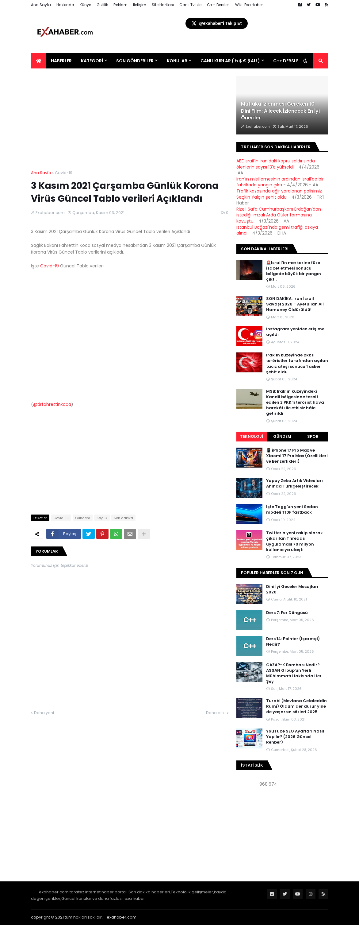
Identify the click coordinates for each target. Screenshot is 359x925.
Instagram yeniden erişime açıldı (295, 331)
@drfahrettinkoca (52, 404)
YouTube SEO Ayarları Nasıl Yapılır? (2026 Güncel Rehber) (295, 737)
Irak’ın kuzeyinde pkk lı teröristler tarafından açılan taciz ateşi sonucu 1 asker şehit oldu (297, 363)
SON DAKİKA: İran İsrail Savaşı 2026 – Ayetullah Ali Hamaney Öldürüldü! (295, 304)
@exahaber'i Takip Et (217, 23)
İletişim (139, 4)
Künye (85, 4)
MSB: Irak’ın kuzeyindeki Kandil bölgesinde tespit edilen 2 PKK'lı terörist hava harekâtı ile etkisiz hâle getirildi (295, 403)
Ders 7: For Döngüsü (287, 613)
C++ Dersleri (218, 4)
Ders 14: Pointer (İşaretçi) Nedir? (293, 641)
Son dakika (123, 517)
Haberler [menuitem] (61, 61)
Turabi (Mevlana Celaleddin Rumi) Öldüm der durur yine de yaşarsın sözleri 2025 (296, 706)
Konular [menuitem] (177, 61)
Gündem (82, 517)
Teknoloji (251, 436)
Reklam (120, 4)
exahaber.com (121, 917)
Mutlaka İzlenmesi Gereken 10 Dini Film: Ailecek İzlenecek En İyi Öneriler (280, 111)
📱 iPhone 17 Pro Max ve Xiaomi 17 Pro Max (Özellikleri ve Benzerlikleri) (297, 456)
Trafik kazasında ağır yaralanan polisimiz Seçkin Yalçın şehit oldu (279, 194)
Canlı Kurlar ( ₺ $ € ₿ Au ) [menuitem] (230, 61)
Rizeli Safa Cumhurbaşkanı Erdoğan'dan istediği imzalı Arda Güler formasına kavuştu (278, 215)
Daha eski (216, 713)
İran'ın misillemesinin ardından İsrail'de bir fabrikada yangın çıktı (280, 182)
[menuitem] (38, 60)
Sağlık (102, 517)
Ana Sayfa (41, 4)
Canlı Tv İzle (190, 4)
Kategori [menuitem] (92, 61)
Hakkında (65, 4)
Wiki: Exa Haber (249, 4)
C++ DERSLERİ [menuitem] (287, 61)
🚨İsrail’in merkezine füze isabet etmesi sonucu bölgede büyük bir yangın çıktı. (293, 271)
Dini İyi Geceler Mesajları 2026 (292, 589)
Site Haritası (163, 4)
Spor (313, 436)
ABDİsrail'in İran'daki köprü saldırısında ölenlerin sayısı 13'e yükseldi (275, 164)
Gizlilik (102, 4)
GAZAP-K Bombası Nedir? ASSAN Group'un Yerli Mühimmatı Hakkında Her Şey (294, 673)
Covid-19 (63, 173)
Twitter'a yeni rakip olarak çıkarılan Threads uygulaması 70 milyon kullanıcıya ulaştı (294, 541)
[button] (305, 60)
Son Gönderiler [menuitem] (135, 61)
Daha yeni (44, 713)
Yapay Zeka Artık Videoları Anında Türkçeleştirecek (294, 483)
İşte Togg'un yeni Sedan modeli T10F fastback (292, 509)
